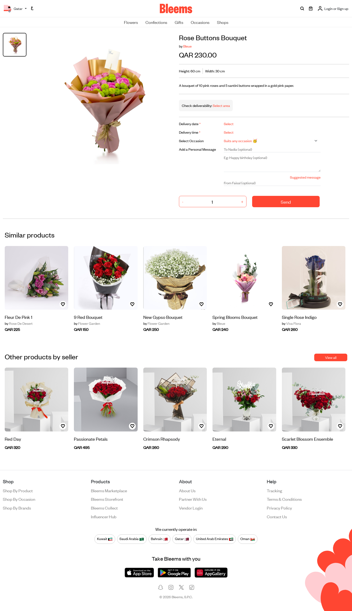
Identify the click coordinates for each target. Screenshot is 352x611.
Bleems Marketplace (109, 490)
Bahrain (159, 539)
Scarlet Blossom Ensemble (307, 439)
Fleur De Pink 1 (18, 317)
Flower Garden (87, 323)
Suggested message (305, 177)
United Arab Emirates (214, 539)
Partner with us (193, 499)
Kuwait (105, 539)
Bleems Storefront (107, 499)
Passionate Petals (91, 439)
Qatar (182, 539)
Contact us (277, 516)
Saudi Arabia (131, 539)
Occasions (200, 22)
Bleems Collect (104, 507)
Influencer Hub (103, 516)
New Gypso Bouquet (162, 317)
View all (330, 357)
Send (286, 202)
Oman (247, 539)
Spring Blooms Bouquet (235, 317)
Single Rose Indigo (299, 317)
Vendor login (191, 507)
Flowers (131, 22)
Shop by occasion (19, 499)
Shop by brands (17, 507)
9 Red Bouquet (88, 317)
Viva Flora (291, 323)
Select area (221, 105)
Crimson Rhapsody (161, 439)
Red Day (13, 439)
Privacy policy (279, 507)
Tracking (274, 490)
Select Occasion (191, 140)
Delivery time (189, 132)
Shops (222, 22)
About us (187, 490)
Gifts (179, 22)
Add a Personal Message (197, 149)
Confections (156, 22)
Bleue (187, 46)
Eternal (219, 439)
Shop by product (18, 490)
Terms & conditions (284, 499)
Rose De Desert (19, 323)
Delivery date (190, 123)
